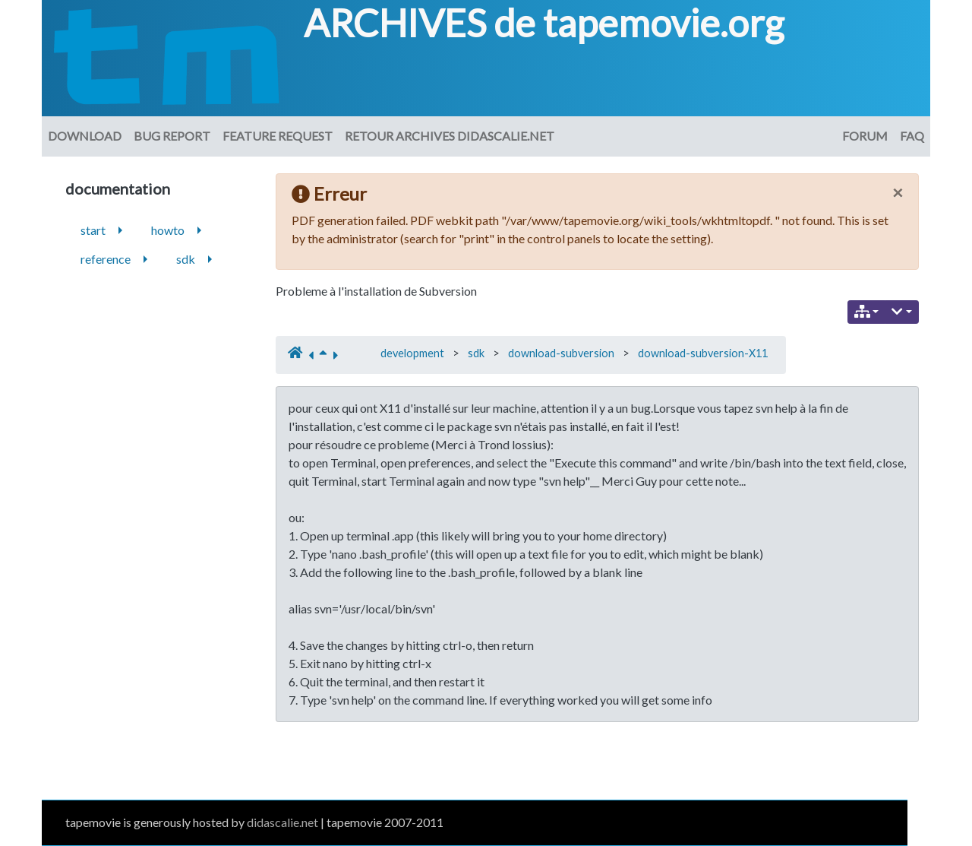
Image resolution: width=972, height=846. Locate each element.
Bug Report (172, 135)
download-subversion (561, 353)
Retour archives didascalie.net (449, 135)
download (85, 135)
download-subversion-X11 (703, 353)
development (412, 353)
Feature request (277, 135)
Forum (865, 135)
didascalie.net (282, 822)
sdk (476, 353)
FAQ (912, 135)
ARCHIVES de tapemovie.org (544, 23)
